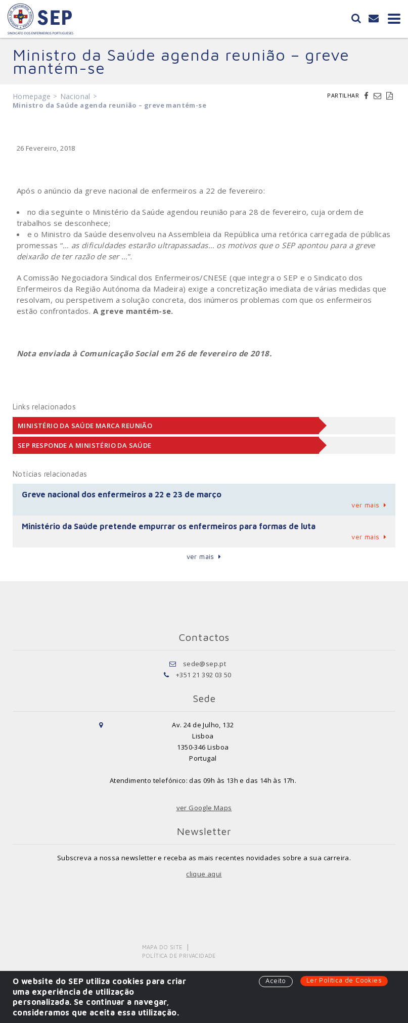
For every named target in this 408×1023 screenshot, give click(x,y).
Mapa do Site (162, 947)
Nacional (75, 96)
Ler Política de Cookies (344, 980)
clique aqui (203, 873)
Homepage (32, 96)
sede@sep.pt (204, 663)
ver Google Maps (204, 807)
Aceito (275, 980)
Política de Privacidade (179, 955)
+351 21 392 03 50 (204, 674)
